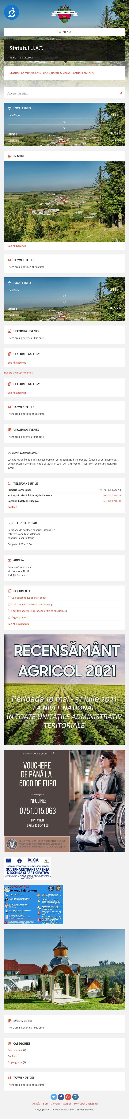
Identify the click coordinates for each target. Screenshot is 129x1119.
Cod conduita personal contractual (31, 604)
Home (12, 57)
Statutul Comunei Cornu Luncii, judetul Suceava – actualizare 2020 (51, 73)
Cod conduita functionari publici (29, 597)
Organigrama (18, 617)
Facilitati (12, 1056)
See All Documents (18, 624)
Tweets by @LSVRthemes (18, 372)
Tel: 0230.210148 (112, 495)
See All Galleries (17, 246)
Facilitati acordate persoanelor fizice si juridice (38, 611)
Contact (12, 507)
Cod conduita (15, 1050)
